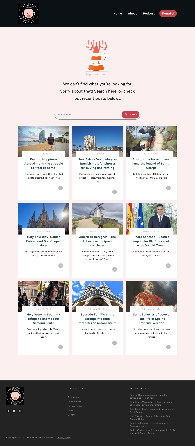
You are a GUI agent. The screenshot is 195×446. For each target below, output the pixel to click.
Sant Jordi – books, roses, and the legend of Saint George (151, 163)
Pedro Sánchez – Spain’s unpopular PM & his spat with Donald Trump (151, 241)
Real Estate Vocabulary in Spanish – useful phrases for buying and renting (97, 163)
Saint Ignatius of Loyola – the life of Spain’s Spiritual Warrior (151, 319)
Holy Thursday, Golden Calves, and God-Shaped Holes (43, 241)
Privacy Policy (64, 437)
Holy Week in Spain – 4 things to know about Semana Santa (44, 319)
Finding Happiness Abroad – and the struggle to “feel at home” (43, 163)
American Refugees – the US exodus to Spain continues (97, 241)
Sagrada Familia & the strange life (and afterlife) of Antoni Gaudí (97, 319)
